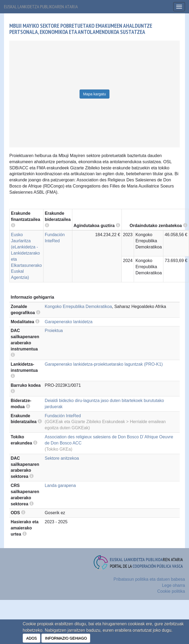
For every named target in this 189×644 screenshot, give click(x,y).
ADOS (31, 638)
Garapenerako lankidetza (69, 321)
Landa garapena (60, 485)
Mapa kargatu (94, 94)
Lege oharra (173, 585)
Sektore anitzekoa (62, 458)
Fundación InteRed (63, 415)
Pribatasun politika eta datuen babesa (149, 579)
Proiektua (54, 330)
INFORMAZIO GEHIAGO (66, 638)
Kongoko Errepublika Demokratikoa (78, 306)
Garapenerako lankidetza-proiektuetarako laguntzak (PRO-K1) (104, 364)
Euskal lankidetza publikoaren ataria (41, 6)
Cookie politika (171, 591)
